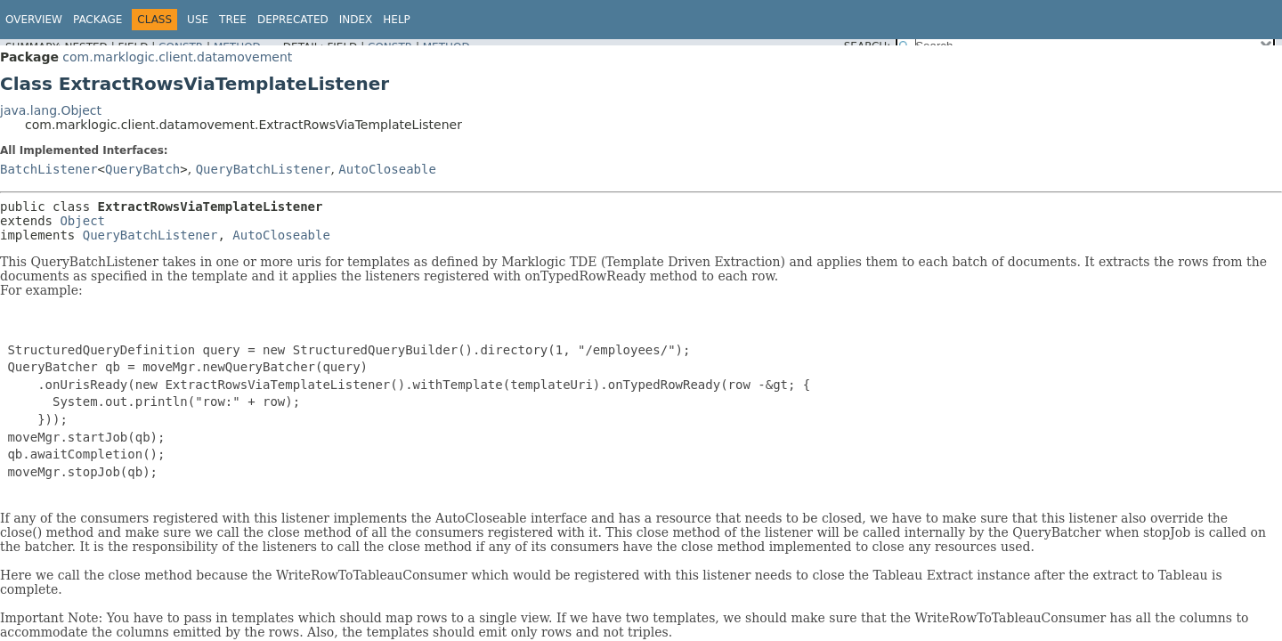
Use (197, 19)
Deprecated (293, 19)
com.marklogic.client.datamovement (177, 57)
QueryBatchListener (263, 169)
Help (396, 19)
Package (97, 19)
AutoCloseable (387, 169)
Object (82, 221)
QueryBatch (142, 169)
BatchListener (49, 169)
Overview (33, 19)
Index (356, 19)
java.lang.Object (50, 110)
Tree (233, 19)
